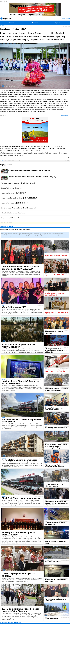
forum (4, 160)
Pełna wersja (66, 18)
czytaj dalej (65, 115)
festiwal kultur (8, 223)
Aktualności (12, 22)
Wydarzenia (35, 22)
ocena (17, 160)
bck (14, 223)
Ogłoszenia (58, 22)
